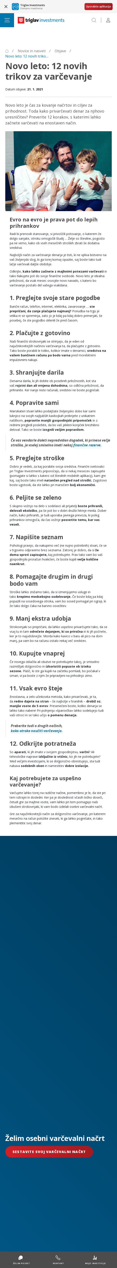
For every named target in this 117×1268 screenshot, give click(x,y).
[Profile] (108, 20)
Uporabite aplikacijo (98, 6)
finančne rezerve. (87, 445)
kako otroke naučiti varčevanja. (37, 730)
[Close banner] (6, 6)
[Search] (93, 20)
